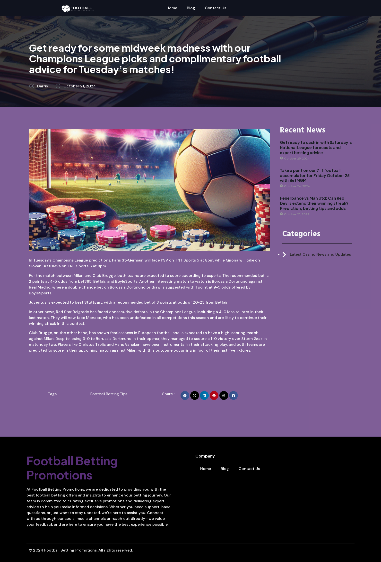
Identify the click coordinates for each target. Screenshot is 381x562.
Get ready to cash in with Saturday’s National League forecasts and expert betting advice (316, 147)
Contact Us (215, 7)
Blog (191, 7)
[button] (185, 395)
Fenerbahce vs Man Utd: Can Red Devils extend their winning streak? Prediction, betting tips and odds (314, 203)
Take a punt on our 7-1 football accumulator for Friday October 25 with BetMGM (315, 175)
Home (171, 7)
